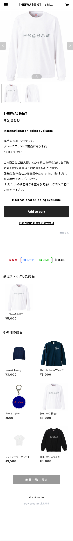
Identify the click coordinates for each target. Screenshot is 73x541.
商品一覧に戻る (36, 480)
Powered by (36, 503)
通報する (64, 232)
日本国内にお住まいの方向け (36, 223)
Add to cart (36, 212)
